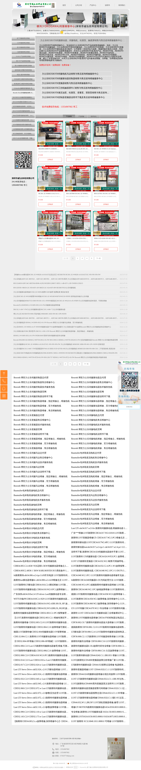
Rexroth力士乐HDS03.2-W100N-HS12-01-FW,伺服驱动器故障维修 (36, 305)
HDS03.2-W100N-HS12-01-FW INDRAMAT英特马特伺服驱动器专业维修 (39, 336)
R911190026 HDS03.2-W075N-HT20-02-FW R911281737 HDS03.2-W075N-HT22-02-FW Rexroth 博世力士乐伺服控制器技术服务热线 (60, 357)
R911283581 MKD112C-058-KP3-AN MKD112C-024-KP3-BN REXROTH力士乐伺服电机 (44, 288)
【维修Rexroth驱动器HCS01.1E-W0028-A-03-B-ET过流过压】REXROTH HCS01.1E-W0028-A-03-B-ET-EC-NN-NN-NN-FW (56, 275)
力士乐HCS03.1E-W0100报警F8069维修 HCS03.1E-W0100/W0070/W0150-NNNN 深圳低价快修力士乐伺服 (51, 296)
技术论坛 (93, 116)
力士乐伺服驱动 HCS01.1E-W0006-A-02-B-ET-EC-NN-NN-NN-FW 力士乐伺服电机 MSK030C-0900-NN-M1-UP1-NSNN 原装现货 (59, 344)
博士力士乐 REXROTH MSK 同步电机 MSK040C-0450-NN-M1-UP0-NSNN (39, 314)
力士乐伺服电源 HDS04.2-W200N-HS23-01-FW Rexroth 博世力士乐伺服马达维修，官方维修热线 (47, 322)
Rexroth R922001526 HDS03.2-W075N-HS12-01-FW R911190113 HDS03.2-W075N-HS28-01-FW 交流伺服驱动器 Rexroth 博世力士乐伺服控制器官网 (65, 340)
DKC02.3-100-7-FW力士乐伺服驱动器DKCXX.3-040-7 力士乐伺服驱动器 (39, 309)
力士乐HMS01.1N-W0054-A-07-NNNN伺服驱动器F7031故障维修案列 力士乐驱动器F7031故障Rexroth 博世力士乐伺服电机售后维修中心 (62, 327)
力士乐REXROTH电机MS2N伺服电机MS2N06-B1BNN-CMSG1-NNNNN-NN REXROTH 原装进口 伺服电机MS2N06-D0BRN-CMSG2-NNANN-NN (65, 353)
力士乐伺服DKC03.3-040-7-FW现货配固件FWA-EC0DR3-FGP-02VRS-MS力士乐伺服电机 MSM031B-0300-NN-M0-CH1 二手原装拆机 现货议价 (64, 349)
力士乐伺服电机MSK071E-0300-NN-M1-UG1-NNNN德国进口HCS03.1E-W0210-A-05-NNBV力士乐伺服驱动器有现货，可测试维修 (60, 301)
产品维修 (81, 116)
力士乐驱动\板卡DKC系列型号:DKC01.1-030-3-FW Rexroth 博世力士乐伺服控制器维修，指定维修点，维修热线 (53, 331)
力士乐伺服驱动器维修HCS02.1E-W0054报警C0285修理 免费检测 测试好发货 (41, 292)
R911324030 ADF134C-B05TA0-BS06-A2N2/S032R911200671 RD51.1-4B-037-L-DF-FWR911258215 (48, 283)
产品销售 (69, 116)
